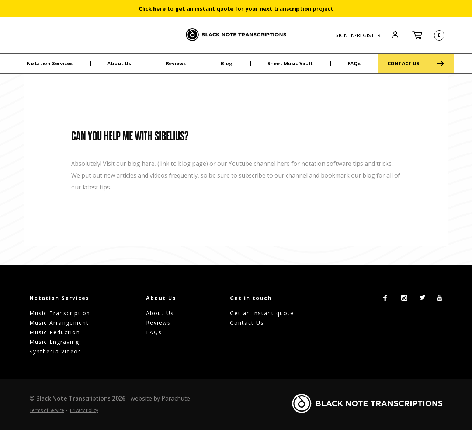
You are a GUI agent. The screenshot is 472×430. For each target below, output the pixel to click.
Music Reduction (55, 332)
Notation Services (50, 63)
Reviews (176, 63)
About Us (119, 63)
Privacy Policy (84, 410)
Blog (227, 63)
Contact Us (247, 322)
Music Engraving (54, 341)
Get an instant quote (262, 313)
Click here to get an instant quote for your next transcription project (236, 8)
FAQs (354, 63)
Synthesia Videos (55, 351)
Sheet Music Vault (290, 63)
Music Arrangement (59, 322)
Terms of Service (47, 410)
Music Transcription (60, 313)
